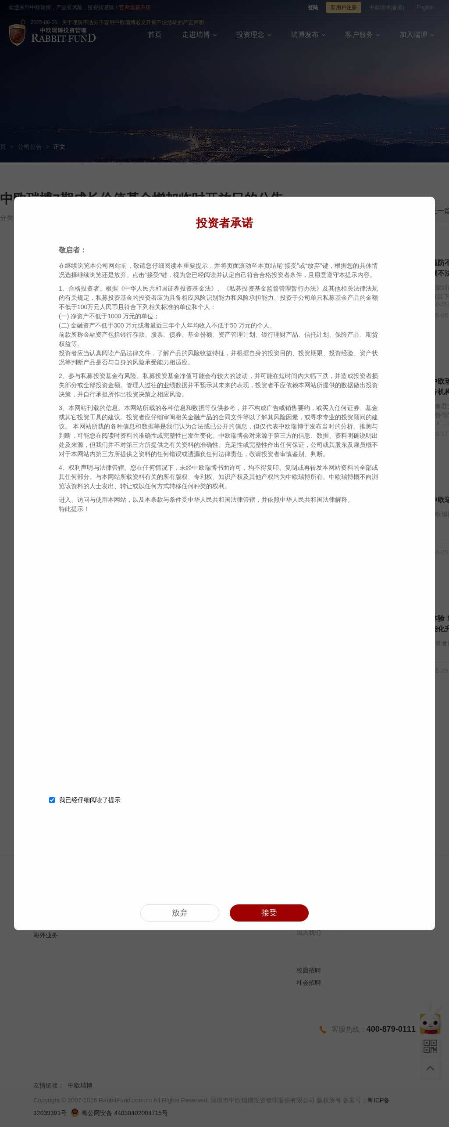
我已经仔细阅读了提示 (85, 798)
